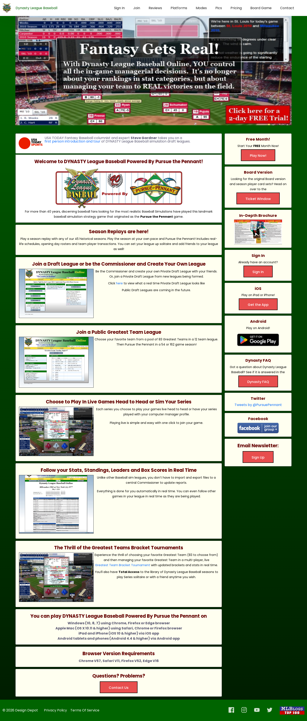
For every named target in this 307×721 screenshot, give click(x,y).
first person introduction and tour (72, 141)
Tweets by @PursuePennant (258, 404)
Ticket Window (258, 198)
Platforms (179, 8)
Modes (201, 8)
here (119, 283)
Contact (287, 8)
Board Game (261, 8)
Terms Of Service (84, 710)
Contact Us (119, 687)
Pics (218, 8)
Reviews (155, 8)
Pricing (236, 8)
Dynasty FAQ (258, 381)
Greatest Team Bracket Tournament (122, 565)
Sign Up (258, 457)
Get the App (258, 304)
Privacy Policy (55, 710)
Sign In (119, 8)
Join (136, 8)
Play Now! (258, 155)
